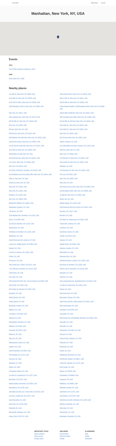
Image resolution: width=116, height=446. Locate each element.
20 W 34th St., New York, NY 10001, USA (74, 129)
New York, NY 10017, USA (18, 113)
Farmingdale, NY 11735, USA (19, 355)
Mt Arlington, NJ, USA (67, 412)
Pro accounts (64, 434)
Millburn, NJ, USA (15, 309)
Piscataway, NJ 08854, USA (69, 375)
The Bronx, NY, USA (16, 211)
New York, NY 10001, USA (69, 133)
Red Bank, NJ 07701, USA (18, 379)
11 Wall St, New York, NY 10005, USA (72, 195)
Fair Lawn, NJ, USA (15, 277)
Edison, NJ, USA (14, 367)
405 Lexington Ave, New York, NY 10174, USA (24, 117)
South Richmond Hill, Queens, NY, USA (22, 240)
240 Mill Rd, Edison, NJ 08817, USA (72, 359)
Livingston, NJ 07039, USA (69, 309)
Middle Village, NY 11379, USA (70, 203)
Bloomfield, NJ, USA (66, 252)
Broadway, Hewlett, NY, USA (18, 305)
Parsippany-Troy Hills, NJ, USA (70, 330)
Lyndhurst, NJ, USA (66, 227)
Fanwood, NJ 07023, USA (17, 330)
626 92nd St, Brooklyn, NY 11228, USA (73, 264)
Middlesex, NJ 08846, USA (69, 383)
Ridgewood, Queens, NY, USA (19, 207)
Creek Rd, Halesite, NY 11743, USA (72, 363)
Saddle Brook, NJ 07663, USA (70, 244)
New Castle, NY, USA (67, 367)
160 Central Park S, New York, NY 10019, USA (75, 94)
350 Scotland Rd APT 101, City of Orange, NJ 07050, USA (28, 281)
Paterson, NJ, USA (66, 277)
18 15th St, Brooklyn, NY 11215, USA (21, 223)
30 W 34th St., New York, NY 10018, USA (74, 125)
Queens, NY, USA (66, 240)
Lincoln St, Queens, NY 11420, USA (21, 252)
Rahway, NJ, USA (15, 318)
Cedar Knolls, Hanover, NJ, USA (70, 338)
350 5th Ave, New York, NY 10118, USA (22, 133)
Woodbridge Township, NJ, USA (19, 322)
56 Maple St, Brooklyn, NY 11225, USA (22, 232)
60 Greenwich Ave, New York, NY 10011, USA (24, 158)
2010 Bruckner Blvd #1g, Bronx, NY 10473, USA (76, 207)
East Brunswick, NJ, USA (17, 400)
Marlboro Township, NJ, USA (69, 404)
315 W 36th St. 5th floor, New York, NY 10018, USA (77, 121)
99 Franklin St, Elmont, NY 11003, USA (22, 289)
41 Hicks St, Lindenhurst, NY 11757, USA (23, 375)
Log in (103, 3)
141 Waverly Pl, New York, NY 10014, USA (74, 158)
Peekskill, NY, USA (15, 408)
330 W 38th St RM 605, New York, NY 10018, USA (77, 113)
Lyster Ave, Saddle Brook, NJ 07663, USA (23, 244)
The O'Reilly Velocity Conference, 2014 (22, 69)
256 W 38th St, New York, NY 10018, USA (23, 121)
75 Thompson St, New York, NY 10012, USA (74, 170)
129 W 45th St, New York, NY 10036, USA (74, 102)
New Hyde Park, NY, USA (68, 293)
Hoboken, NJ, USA (66, 166)
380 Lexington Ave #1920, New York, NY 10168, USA (77, 117)
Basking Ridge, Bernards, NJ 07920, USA (23, 383)
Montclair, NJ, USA (66, 273)
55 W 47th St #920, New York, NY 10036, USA (24, 102)
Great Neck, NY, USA (16, 273)
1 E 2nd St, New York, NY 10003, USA (22, 162)
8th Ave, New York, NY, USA (18, 129)
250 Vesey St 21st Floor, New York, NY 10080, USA (77, 186)
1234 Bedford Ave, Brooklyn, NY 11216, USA (24, 215)
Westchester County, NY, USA (19, 342)
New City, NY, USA (15, 338)
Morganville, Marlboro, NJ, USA (19, 412)
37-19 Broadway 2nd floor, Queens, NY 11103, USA (77, 145)
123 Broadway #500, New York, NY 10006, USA (76, 191)
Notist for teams (65, 436)
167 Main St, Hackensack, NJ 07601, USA (74, 219)
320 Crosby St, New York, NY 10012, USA (74, 162)
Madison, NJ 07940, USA (17, 326)
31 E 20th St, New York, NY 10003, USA (22, 150)
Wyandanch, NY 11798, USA (18, 387)
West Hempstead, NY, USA (69, 305)
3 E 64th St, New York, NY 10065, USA (22, 94)
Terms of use (38, 436)
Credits (62, 438)
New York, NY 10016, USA (18, 125)
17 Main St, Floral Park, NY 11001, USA (73, 285)
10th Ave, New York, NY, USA (69, 150)
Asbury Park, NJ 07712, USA (18, 416)
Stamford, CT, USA (15, 363)
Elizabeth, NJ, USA (15, 293)
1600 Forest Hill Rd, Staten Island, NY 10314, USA (77, 301)
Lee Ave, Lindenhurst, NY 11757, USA (22, 396)
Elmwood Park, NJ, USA (68, 256)
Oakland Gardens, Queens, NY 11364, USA (74, 260)
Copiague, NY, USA (66, 379)
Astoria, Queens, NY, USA (68, 141)
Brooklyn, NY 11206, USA (17, 195)
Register (94, 3)
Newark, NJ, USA (15, 248)
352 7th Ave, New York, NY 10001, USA (73, 137)
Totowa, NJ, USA (65, 289)
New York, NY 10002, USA (69, 178)
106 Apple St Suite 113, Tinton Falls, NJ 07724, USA (26, 391)
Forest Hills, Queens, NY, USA (70, 223)
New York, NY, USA (66, 182)
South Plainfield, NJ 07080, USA (20, 350)
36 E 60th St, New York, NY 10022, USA (22, 98)
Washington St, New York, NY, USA (21, 154)
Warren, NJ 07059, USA (68, 371)
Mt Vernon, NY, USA (16, 260)
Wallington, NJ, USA (16, 236)
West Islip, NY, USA (66, 408)
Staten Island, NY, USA (16, 301)
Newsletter (88, 438)
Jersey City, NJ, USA (67, 199)
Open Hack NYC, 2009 (16, 78)
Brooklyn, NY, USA (66, 215)
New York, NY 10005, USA (18, 199)
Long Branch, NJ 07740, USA (70, 396)
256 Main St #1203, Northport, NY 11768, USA (75, 400)
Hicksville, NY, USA (66, 322)
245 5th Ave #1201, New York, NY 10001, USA (24, 141)
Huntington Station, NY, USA (18, 371)
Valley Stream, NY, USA (17, 297)
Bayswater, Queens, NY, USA (70, 297)
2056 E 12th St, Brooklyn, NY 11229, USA (74, 268)
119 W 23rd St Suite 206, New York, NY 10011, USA (26, 145)
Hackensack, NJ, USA (16, 227)
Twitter (87, 436)
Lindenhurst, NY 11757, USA (69, 391)
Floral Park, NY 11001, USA (18, 285)
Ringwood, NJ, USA (66, 346)
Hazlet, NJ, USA (65, 350)
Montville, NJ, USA (66, 326)
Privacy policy (39, 438)
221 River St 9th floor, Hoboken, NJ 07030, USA (25, 170)
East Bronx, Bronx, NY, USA (69, 232)
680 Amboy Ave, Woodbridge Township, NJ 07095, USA (78, 318)
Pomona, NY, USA (15, 359)
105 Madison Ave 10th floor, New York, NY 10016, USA (27, 137)
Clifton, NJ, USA (14, 256)
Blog (86, 434)
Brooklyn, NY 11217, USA (68, 211)
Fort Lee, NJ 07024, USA (68, 174)
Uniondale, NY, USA (66, 314)
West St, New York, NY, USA (18, 178)
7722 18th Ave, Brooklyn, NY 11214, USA (23, 268)
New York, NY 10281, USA (18, 191)
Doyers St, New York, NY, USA (19, 182)
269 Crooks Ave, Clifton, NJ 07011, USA (22, 264)
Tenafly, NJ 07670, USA (68, 236)
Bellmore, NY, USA (15, 334)
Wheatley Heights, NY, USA (69, 387)
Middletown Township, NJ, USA (70, 355)
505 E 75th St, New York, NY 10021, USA (74, 98)
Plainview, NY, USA (66, 342)
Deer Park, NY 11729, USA (18, 404)
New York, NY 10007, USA (18, 186)
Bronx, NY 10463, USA (16, 219)
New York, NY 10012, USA (18, 166)
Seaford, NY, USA (15, 346)
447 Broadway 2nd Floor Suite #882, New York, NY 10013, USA (30, 174)
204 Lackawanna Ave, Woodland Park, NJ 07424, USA (78, 281)
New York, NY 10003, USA (69, 154)
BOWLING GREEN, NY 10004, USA (21, 203)
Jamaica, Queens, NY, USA (69, 248)
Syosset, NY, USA (66, 334)
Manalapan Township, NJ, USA (70, 416)
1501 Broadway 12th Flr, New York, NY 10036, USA (26, 106)
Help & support (39, 434)
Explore (15, 3)
